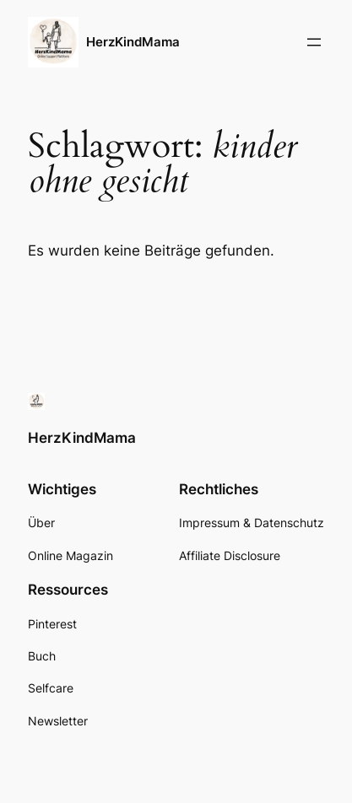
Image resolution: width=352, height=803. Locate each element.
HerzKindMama (133, 42)
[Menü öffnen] (314, 42)
